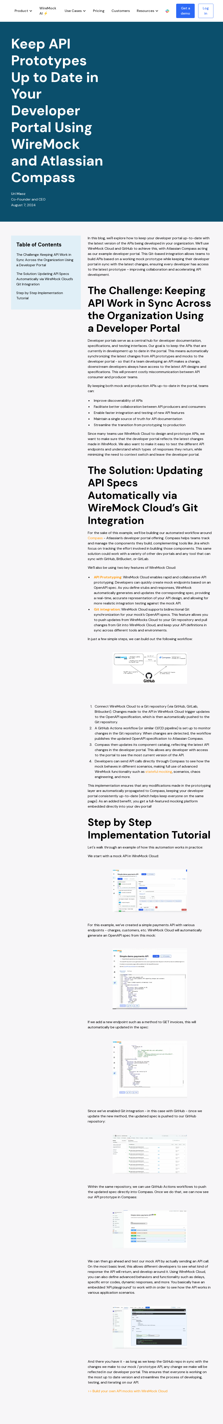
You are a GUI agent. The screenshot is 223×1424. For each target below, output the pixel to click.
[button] (23, 11)
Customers (121, 10)
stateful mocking (158, 771)
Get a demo (185, 11)
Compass (95, 538)
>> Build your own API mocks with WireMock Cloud (127, 1391)
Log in (206, 11)
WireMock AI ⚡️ (47, 11)
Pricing (99, 10)
